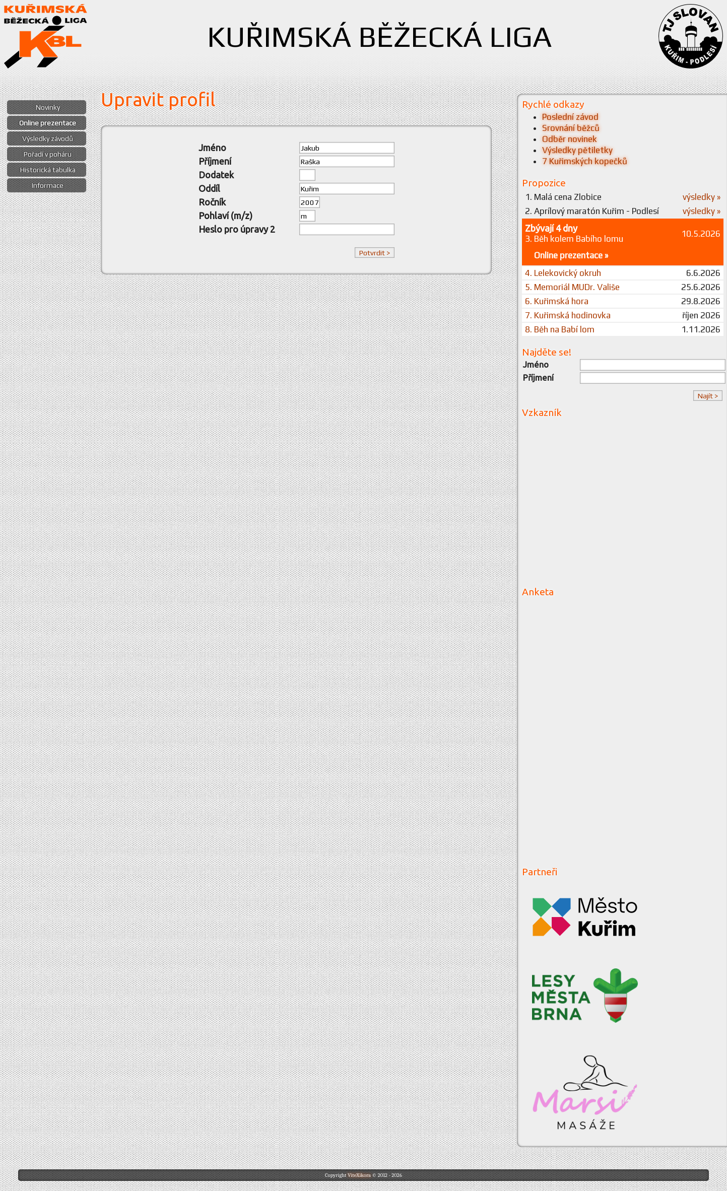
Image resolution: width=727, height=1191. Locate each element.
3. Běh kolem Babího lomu (574, 239)
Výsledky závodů (47, 138)
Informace (47, 185)
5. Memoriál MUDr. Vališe (572, 287)
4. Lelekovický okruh (563, 273)
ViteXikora (359, 1175)
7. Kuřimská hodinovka (568, 315)
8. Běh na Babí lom (559, 329)
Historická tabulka (48, 170)
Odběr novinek (569, 139)
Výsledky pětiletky (577, 150)
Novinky (48, 107)
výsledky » (701, 197)
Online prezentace (47, 123)
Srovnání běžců (571, 128)
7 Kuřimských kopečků (584, 161)
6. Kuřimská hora (556, 301)
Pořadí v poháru (48, 154)
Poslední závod (570, 117)
